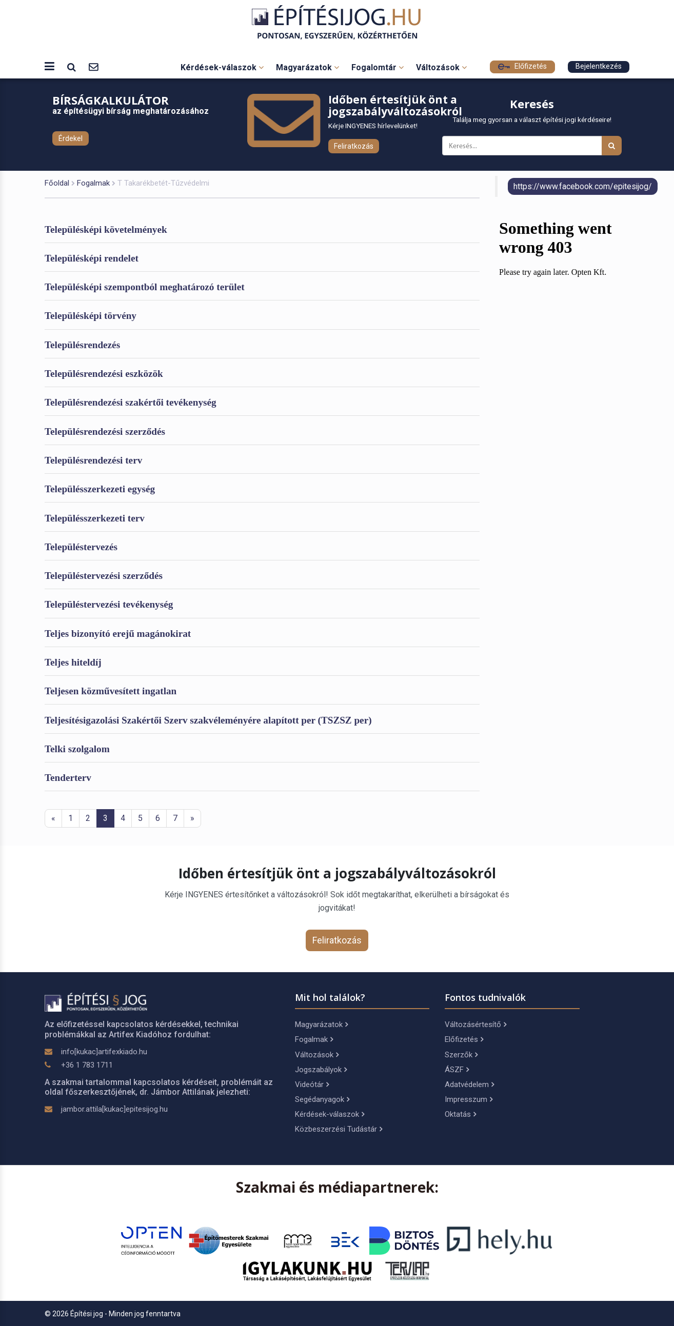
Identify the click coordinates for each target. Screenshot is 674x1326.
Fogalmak (93, 183)
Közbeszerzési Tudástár (338, 1129)
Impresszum (468, 1099)
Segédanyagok (322, 1099)
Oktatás (460, 1114)
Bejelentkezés (599, 66)
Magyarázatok (307, 67)
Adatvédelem (469, 1084)
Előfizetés (522, 66)
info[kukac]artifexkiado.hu (104, 1051)
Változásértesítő (475, 1024)
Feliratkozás (353, 146)
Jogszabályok (321, 1069)
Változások (441, 67)
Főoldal (57, 183)
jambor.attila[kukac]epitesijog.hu (114, 1109)
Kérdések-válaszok (222, 67)
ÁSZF (457, 1069)
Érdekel (70, 138)
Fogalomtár (377, 67)
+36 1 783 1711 (87, 1065)
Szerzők (461, 1054)
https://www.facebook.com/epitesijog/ (582, 186)
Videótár (312, 1084)
